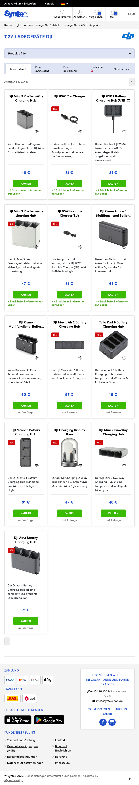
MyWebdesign (13, 780)
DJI (17, 25)
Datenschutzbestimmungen (25, 763)
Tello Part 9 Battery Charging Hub (113, 324)
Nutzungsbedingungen (22, 756)
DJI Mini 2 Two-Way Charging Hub (113, 432)
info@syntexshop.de (109, 701)
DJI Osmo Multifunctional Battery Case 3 (26, 324)
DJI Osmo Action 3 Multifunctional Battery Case (113, 213)
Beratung (61, 756)
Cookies (75, 776)
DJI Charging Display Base (69, 432)
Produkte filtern (18, 53)
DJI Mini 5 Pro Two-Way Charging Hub (26, 98)
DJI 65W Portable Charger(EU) (69, 213)
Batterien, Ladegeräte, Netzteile (41, 25)
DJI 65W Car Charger (69, 96)
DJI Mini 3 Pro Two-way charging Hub (26, 213)
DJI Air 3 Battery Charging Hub (26, 539)
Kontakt (49, 3)
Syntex (8, 25)
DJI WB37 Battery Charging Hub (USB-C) (113, 98)
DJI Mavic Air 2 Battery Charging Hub (69, 324)
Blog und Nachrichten (63, 748)
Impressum (62, 763)
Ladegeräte (70, 25)
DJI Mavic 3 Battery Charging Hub (25, 432)
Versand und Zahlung (21, 740)
